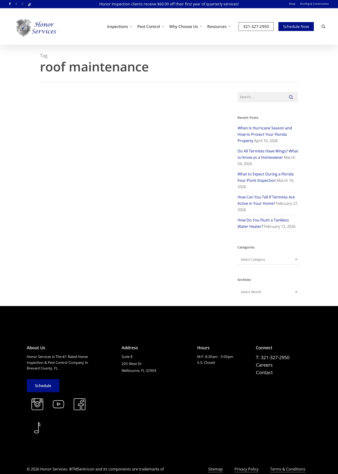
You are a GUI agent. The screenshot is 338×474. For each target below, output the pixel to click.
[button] (43, 386)
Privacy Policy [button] (246, 469)
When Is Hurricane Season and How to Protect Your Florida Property (265, 134)
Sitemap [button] (215, 469)
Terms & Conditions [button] (287, 469)
